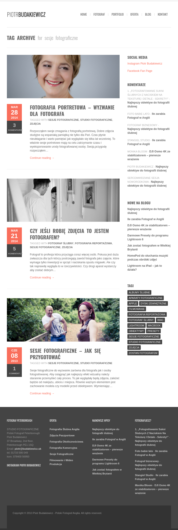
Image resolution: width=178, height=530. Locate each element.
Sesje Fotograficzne (62, 454)
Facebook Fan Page (139, 71)
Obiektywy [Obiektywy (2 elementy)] (136, 331)
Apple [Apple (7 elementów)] (133, 303)
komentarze (15, 126)
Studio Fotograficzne (96, 119)
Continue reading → (42, 158)
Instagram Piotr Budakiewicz (144, 63)
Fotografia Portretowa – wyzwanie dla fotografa (72, 110)
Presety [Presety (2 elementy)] (153, 331)
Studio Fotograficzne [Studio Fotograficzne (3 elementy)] (145, 342)
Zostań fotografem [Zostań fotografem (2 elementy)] (143, 353)
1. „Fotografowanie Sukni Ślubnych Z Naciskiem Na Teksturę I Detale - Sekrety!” (147, 95)
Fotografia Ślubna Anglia (65, 429)
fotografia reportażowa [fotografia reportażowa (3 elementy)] (147, 314)
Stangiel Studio (138, 140)
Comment (14, 370)
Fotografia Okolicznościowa (66, 441)
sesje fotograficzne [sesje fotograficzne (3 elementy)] (144, 336)
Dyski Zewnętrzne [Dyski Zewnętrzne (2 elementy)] (153, 303)
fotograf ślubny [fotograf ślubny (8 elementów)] (141, 320)
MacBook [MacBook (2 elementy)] (154, 325)
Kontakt (163, 14)
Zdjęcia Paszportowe (62, 435)
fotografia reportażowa (93, 243)
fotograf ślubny (61, 243)
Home (83, 14)
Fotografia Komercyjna (63, 447)
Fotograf (99, 14)
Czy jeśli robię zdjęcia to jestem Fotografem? (69, 234)
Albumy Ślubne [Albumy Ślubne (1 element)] (139, 292)
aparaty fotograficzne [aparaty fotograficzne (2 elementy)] (145, 298)
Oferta (134, 14)
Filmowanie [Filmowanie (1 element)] (137, 309)
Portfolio (118, 14)
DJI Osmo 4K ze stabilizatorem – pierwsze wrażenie (148, 155)
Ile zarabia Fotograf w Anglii (145, 219)
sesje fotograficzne (63, 119)
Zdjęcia (35, 123)
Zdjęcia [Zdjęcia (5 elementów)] (134, 347)
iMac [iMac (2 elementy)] (160, 320)
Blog (148, 14)
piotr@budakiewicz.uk (28, 448)
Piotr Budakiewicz (140, 166)
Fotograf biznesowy (142, 125)
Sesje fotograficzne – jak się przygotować (65, 354)
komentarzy (15, 250)
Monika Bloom (137, 151)
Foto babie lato (138, 113)
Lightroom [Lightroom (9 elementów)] (136, 325)
